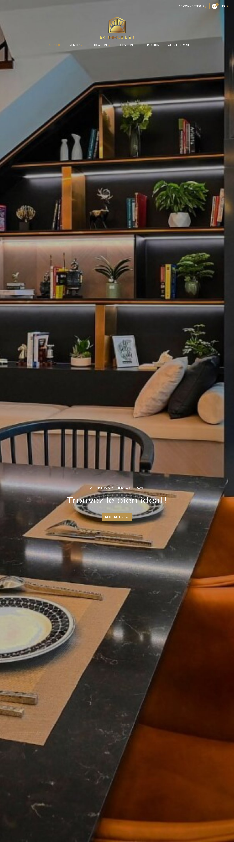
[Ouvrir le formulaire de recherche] (117, 517)
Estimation (150, 45)
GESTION (126, 45)
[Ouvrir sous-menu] (84, 45)
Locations (100, 45)
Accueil (55, 45)
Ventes (75, 45)
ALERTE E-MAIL (179, 45)
